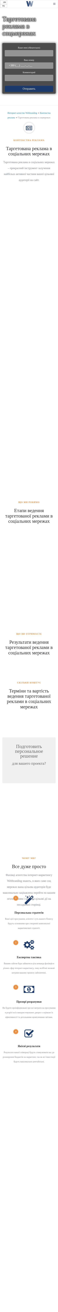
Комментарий (29, 76)
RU (3, 6)
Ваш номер (29, 64)
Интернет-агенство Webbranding (22, 113)
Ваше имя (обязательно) (29, 51)
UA (4, 2)
